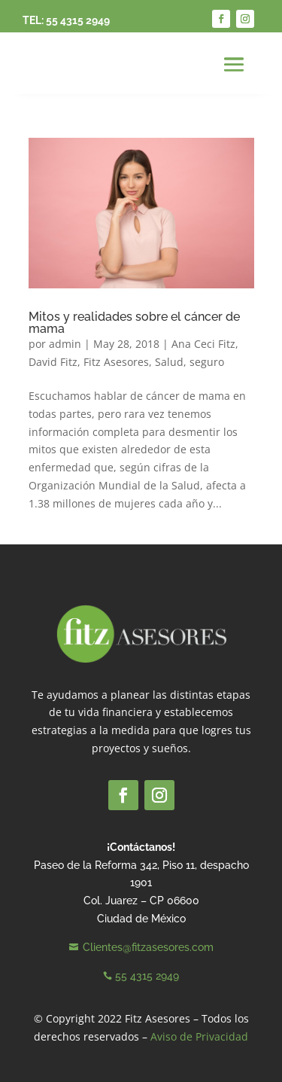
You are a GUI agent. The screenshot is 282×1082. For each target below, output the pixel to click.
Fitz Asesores (116, 362)
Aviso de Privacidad (199, 1036)
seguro (207, 362)
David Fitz (53, 362)
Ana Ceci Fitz (203, 344)
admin (65, 344)
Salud (169, 362)
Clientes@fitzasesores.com (148, 947)
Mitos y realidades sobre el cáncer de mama (134, 322)
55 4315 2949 (78, 20)
